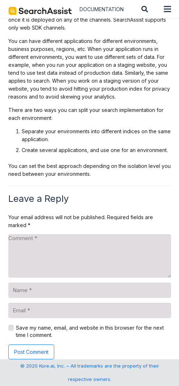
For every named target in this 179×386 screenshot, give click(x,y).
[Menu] (167, 9)
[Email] (89, 310)
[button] (144, 9)
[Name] (89, 290)
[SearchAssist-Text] (40, 10)
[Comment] (89, 256)
